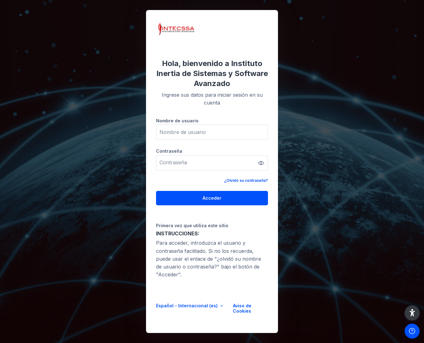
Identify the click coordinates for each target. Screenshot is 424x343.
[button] (412, 312)
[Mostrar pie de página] (412, 331)
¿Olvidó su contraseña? (246, 180)
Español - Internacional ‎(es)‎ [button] (187, 305)
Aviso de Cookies (242, 308)
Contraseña (169, 151)
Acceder (212, 198)
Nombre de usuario (177, 120)
